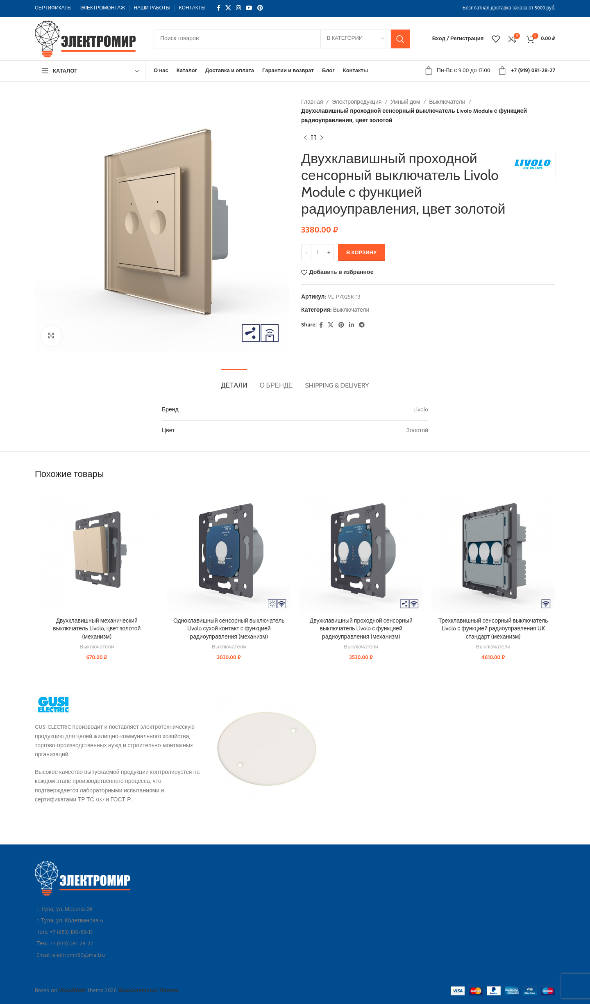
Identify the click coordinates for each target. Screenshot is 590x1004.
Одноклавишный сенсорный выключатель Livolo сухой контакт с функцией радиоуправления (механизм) (229, 628)
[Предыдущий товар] (305, 138)
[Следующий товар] (322, 138)
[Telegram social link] (361, 325)
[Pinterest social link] (260, 8)
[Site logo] (86, 38)
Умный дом (405, 102)
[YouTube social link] (249, 8)
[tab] (234, 381)
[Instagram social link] (238, 8)
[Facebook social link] (218, 8)
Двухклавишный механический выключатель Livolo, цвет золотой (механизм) (97, 628)
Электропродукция (356, 102)
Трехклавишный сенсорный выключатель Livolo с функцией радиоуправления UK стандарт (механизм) (493, 628)
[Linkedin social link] (351, 325)
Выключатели (447, 102)
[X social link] (228, 8)
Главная (312, 102)
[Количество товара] (317, 252)
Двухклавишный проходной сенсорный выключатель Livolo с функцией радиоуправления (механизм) (361, 628)
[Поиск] (282, 39)
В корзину (361, 253)
